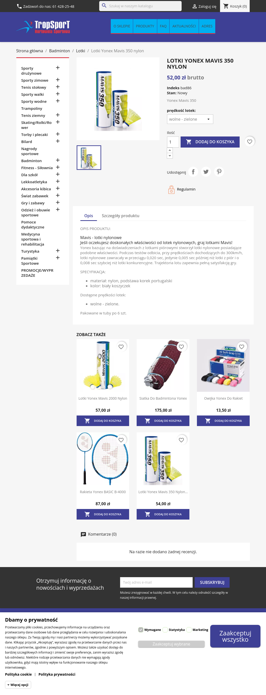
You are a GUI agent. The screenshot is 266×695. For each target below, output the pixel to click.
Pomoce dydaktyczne (32, 224)
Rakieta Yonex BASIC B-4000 (103, 491)
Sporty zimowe (34, 80)
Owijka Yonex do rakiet (223, 398)
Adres (207, 26)
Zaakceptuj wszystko (235, 636)
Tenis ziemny (33, 115)
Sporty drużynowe (31, 71)
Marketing (200, 630)
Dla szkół (29, 174)
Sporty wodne (34, 101)
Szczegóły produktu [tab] (121, 215)
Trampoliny (31, 108)
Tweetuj (206, 172)
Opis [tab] (88, 215)
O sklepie (122, 26)
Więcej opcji (19, 685)
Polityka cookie (18, 674)
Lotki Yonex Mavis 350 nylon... (163, 491)
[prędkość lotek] (190, 119)
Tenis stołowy (33, 87)
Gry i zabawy (33, 202)
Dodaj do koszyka (210, 142)
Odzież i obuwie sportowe (35, 212)
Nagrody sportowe (30, 151)
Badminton (31, 160)
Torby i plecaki (34, 134)
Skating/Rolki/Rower (36, 125)
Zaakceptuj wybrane (171, 644)
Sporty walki (32, 94)
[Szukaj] (140, 6)
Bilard (26, 141)
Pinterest (219, 172)
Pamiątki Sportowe (30, 261)
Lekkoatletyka (34, 181)
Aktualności (184, 26)
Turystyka (30, 251)
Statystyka (177, 630)
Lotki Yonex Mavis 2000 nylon (103, 398)
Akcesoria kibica (36, 188)
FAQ (163, 26)
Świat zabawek (34, 195)
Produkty (145, 26)
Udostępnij (193, 172)
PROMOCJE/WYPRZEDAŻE (37, 273)
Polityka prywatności (56, 674)
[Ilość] (173, 142)
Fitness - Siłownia (37, 167)
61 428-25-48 (63, 6)
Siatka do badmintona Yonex (163, 398)
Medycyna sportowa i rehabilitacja (32, 239)
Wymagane (152, 630)
